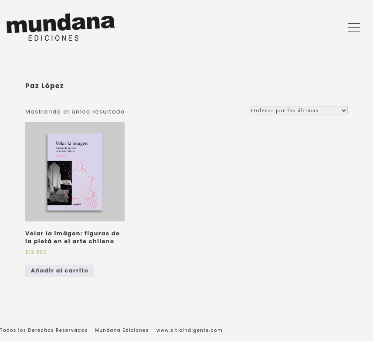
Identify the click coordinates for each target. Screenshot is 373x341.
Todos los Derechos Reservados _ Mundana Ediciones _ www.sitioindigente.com (111, 330)
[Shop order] (298, 110)
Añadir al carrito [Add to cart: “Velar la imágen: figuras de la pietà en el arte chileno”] (60, 270)
